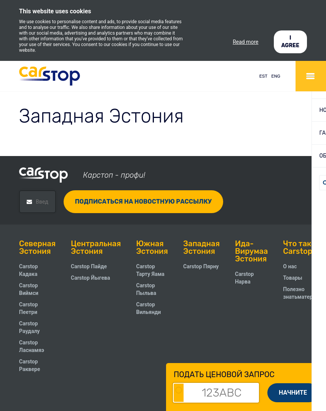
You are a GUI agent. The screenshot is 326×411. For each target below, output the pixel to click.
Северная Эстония (37, 247)
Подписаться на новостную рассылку (143, 201)
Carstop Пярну (201, 266)
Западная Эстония (201, 247)
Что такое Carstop (301, 247)
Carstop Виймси (28, 289)
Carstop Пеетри (28, 308)
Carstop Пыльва (146, 289)
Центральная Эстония (96, 247)
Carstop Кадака (28, 270)
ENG (275, 76)
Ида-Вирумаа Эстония (251, 251)
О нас (290, 266)
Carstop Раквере (29, 365)
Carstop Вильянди (148, 308)
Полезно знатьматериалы (304, 293)
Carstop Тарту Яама (150, 270)
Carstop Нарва (244, 278)
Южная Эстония (152, 247)
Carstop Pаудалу (29, 327)
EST (263, 76)
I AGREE (290, 42)
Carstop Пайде (89, 266)
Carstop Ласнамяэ (31, 346)
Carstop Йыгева (90, 278)
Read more (245, 42)
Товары (292, 278)
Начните (293, 392)
